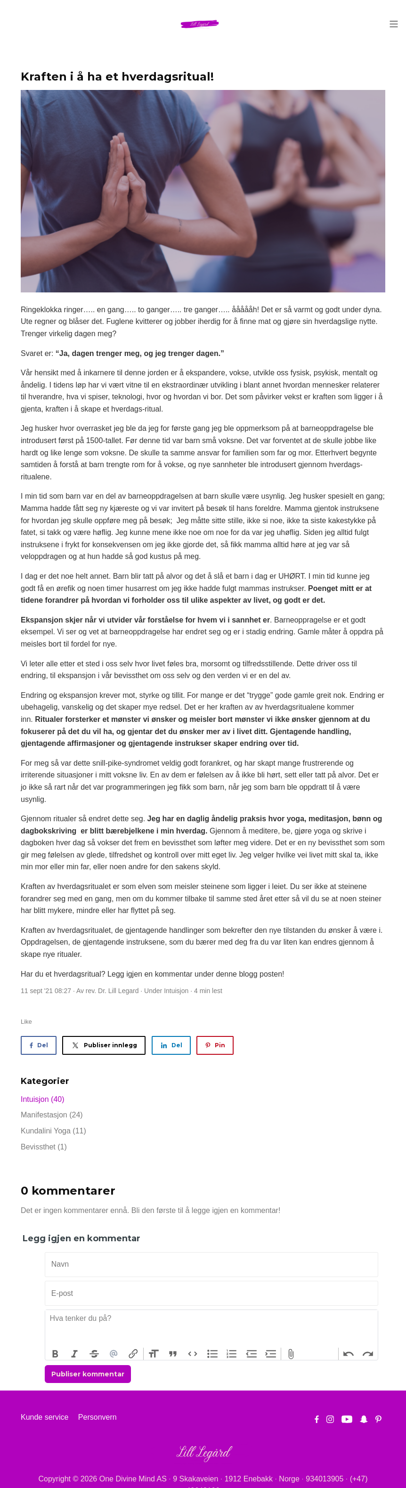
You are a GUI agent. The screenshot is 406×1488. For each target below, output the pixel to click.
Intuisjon (176, 991)
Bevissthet (44, 1147)
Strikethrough (94, 1354)
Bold (55, 1354)
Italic (75, 1354)
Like (26, 1021)
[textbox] (211, 1329)
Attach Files (291, 1354)
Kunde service (44, 1417)
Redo (368, 1354)
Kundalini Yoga (53, 1131)
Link (133, 1354)
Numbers (232, 1354)
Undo (348, 1354)
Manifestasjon (52, 1115)
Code (193, 1354)
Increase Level (271, 1354)
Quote (173, 1354)
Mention (114, 1354)
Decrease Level (251, 1354)
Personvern (97, 1417)
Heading (153, 1354)
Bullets (212, 1354)
